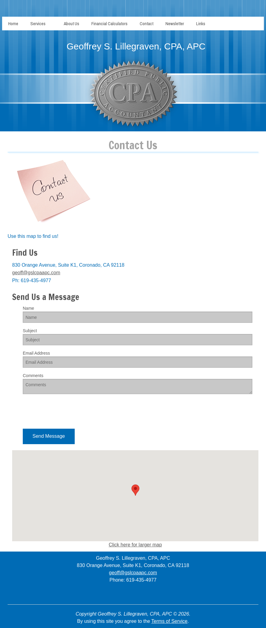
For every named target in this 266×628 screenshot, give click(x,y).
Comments (33, 375)
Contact (146, 23)
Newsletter (174, 23)
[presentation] (69, 411)
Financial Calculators (109, 23)
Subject (30, 330)
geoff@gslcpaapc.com (36, 272)
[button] (49, 436)
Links (200, 23)
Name (28, 308)
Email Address (36, 353)
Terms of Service (169, 621)
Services (38, 23)
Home (13, 23)
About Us (71, 23)
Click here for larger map (135, 544)
